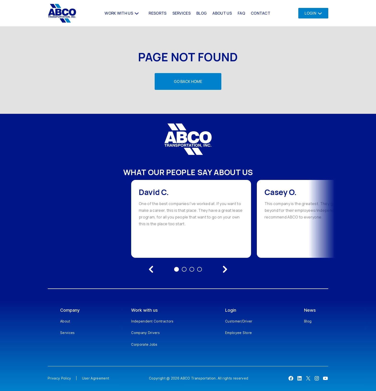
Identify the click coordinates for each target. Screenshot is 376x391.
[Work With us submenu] (136, 13)
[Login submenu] (318, 13)
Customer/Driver (239, 321)
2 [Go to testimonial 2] (184, 269)
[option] (191, 219)
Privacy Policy (59, 378)
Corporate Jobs (144, 344)
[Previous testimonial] (151, 269)
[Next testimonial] (225, 269)
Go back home (188, 81)
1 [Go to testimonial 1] (176, 269)
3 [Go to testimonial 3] (191, 269)
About (65, 321)
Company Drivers (145, 333)
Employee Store (238, 333)
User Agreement (95, 378)
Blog (307, 321)
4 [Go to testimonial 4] (199, 269)
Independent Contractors (152, 321)
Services (67, 333)
